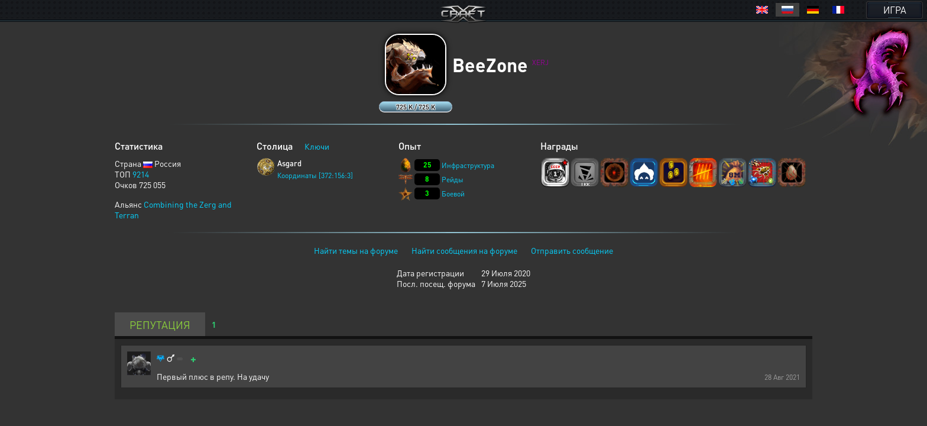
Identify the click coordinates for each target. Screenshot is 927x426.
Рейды (453, 179)
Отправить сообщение (572, 250)
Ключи (316, 146)
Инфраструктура (468, 165)
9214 (140, 174)
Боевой (453, 193)
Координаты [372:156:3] (315, 175)
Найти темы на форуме (356, 250)
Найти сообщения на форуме (464, 250)
